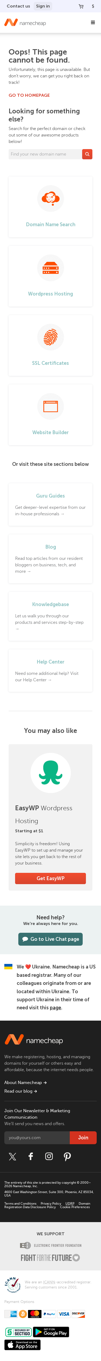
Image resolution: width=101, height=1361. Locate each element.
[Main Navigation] (93, 22)
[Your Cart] (81, 6)
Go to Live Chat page (50, 939)
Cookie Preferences (75, 1207)
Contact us (18, 6)
